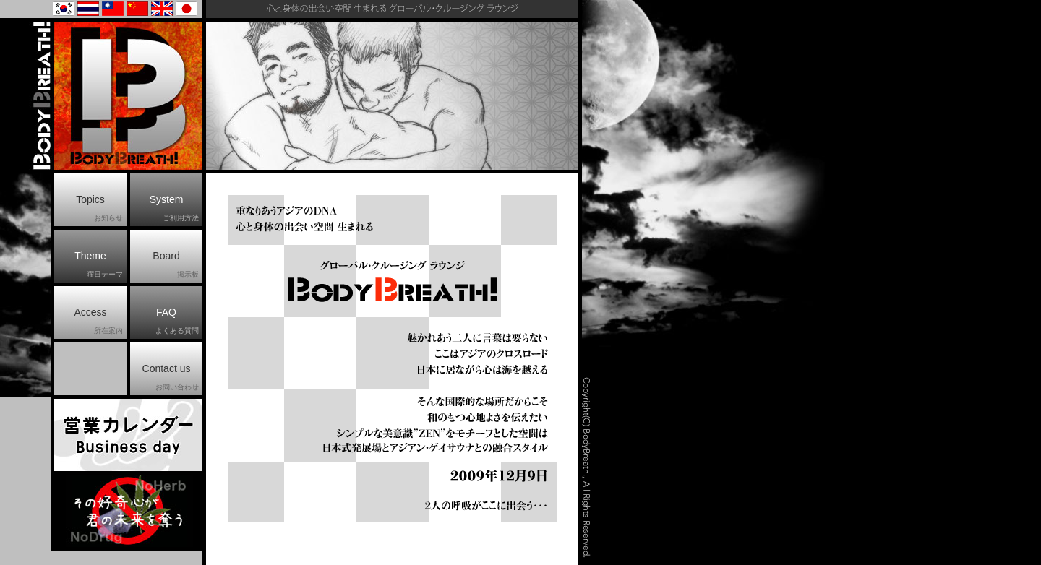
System (174, 208)
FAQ (177, 321)
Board (176, 265)
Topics (99, 208)
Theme (98, 265)
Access (98, 321)
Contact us (170, 378)
